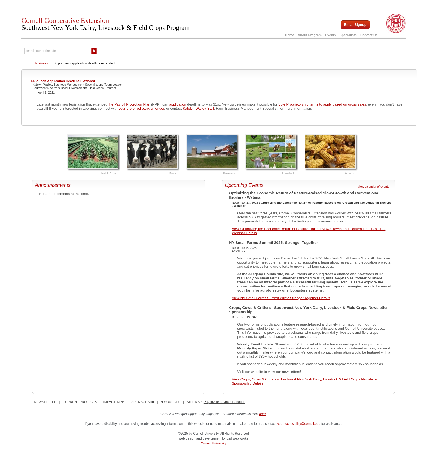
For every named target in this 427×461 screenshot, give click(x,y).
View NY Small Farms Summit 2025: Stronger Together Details (281, 298)
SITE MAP (194, 402)
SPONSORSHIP (143, 402)
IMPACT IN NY (114, 402)
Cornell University (213, 443)
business (41, 63)
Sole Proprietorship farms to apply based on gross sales (322, 104)
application (177, 104)
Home (289, 35)
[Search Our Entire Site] (57, 51)
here (262, 414)
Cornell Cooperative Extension (105, 24)
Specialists (348, 35)
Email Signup (355, 25)
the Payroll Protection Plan (129, 104)
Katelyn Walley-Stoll (198, 108)
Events (330, 35)
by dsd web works (235, 438)
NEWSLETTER (45, 402)
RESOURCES (170, 402)
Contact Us (368, 35)
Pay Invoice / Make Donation (224, 402)
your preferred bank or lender (141, 108)
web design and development (200, 438)
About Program (309, 35)
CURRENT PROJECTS (80, 402)
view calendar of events (373, 186)
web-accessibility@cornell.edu (298, 424)
